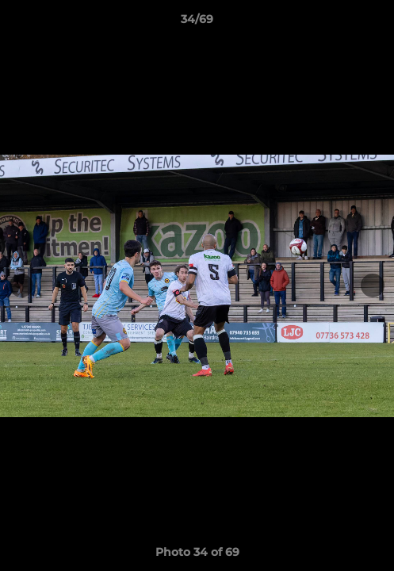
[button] (374, 23)
